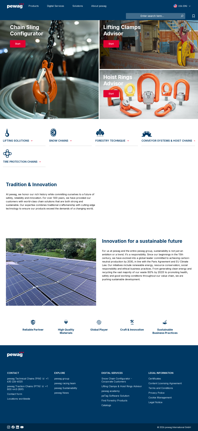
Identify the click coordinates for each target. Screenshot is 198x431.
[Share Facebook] (13, 427)
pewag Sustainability (65, 388)
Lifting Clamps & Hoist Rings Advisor (121, 386)
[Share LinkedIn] (17, 427)
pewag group (61, 378)
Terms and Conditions (160, 388)
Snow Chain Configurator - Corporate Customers (116, 380)
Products (33, 5)
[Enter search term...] (152, 16)
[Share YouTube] (21, 427)
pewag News (61, 392)
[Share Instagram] (8, 427)
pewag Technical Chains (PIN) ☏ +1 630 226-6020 (27, 380)
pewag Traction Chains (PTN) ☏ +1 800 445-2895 (27, 388)
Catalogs (106, 405)
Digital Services (55, 5)
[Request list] (193, 16)
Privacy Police (156, 392)
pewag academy (110, 391)
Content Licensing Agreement (165, 383)
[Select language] (182, 6)
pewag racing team (65, 383)
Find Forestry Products (114, 400)
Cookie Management (160, 397)
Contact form (14, 393)
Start (17, 43)
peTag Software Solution (115, 395)
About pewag (98, 5)
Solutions (77, 5)
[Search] (182, 16)
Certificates (154, 378)
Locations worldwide (18, 398)
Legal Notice (155, 402)
